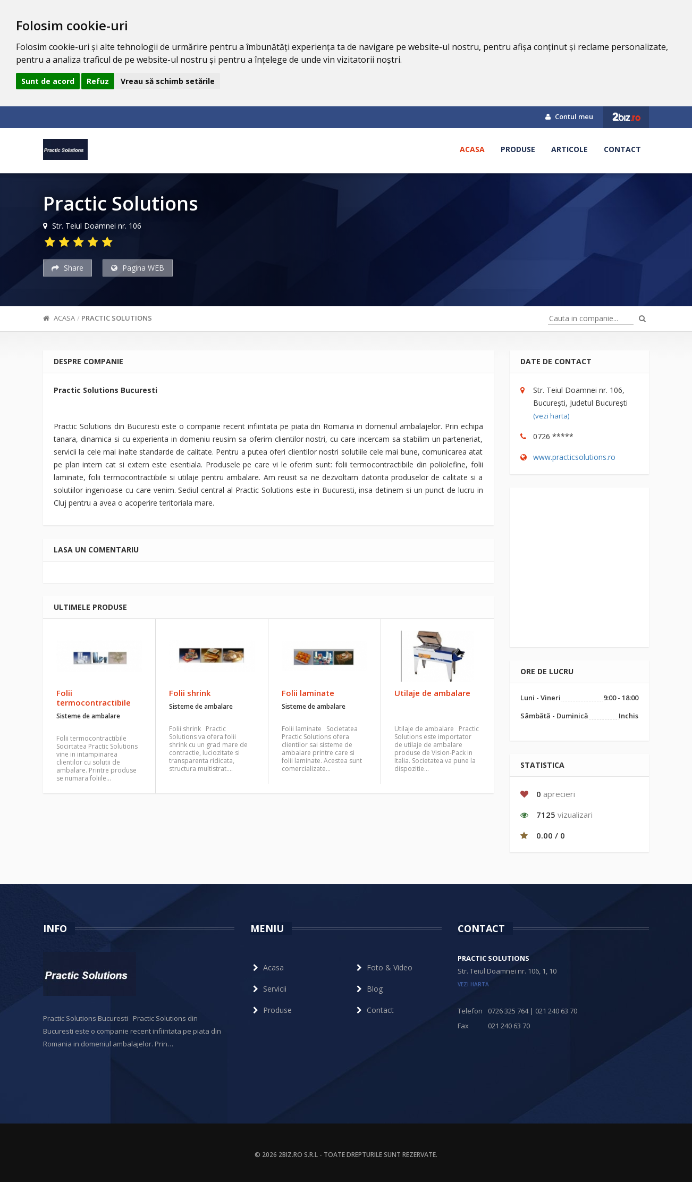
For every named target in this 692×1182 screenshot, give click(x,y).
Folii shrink (189, 693)
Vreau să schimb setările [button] (168, 81)
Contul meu (569, 116)
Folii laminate (308, 693)
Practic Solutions (116, 318)
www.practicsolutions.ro (574, 457)
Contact (622, 149)
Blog (368, 989)
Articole (569, 149)
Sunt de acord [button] (47, 81)
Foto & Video (383, 967)
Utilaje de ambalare (432, 693)
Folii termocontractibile (93, 697)
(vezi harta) (551, 416)
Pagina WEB (137, 268)
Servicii (268, 989)
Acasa (472, 149)
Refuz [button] (98, 81)
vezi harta (473, 984)
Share (67, 268)
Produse (518, 149)
